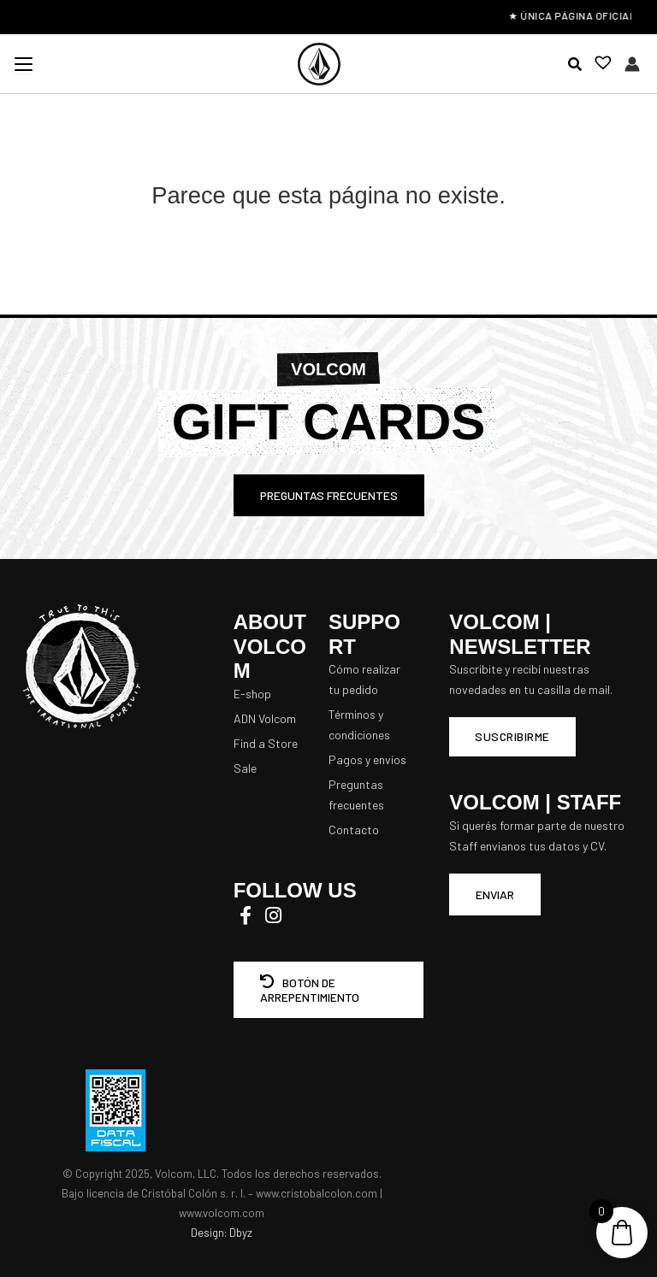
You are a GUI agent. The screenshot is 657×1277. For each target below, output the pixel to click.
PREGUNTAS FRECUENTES (329, 495)
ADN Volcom (265, 718)
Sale (245, 768)
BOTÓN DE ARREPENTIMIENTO (309, 989)
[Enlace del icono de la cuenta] (632, 64)
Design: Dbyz (221, 1232)
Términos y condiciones (359, 724)
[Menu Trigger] (23, 63)
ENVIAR (495, 894)
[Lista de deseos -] (598, 65)
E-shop (252, 693)
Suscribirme (512, 736)
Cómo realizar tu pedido (364, 679)
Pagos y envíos (367, 759)
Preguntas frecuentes (356, 794)
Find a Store (266, 743)
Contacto (353, 829)
